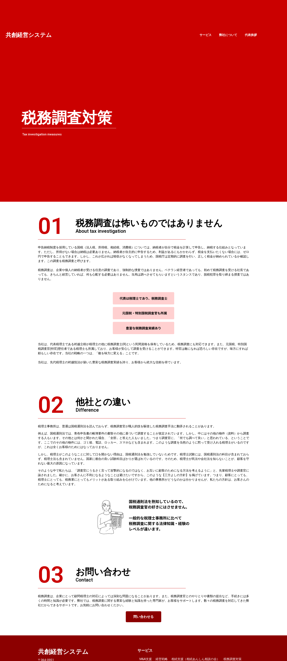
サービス (206, 35)
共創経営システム (29, 35)
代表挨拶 (251, 35)
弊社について (228, 35)
